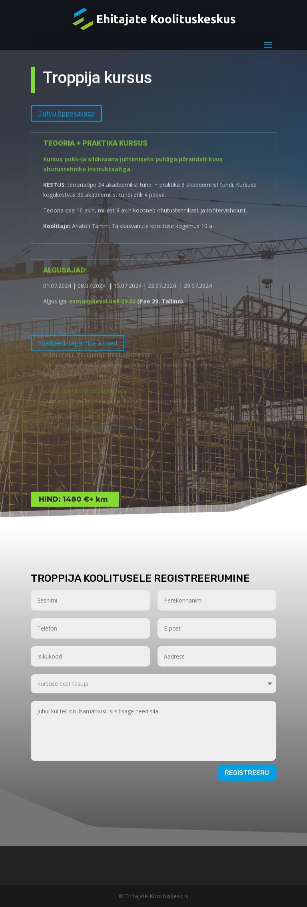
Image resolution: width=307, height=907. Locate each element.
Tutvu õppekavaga (66, 107)
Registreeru (247, 773)
